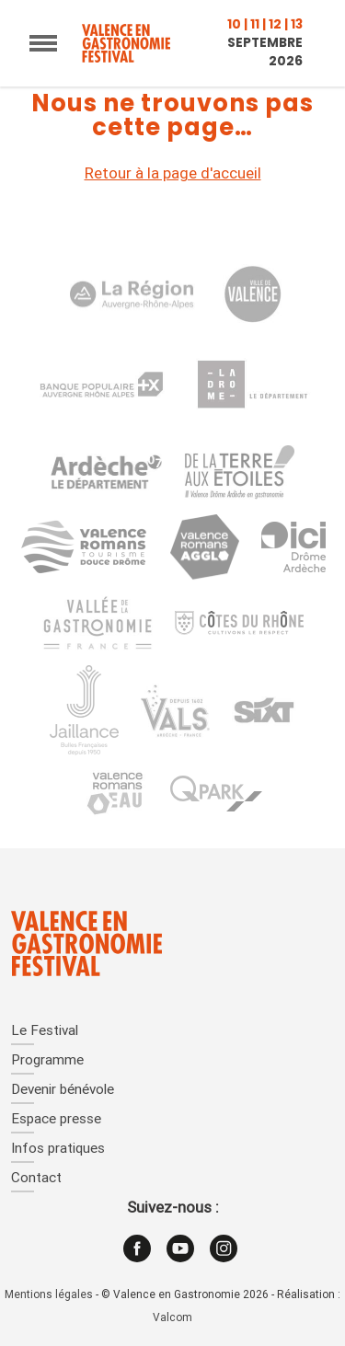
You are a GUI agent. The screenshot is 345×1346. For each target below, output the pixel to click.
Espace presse (56, 1120)
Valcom (172, 1318)
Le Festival (44, 1032)
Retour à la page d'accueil (173, 174)
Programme (47, 1061)
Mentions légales (49, 1295)
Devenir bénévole (62, 1091)
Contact (36, 1179)
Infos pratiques (58, 1149)
